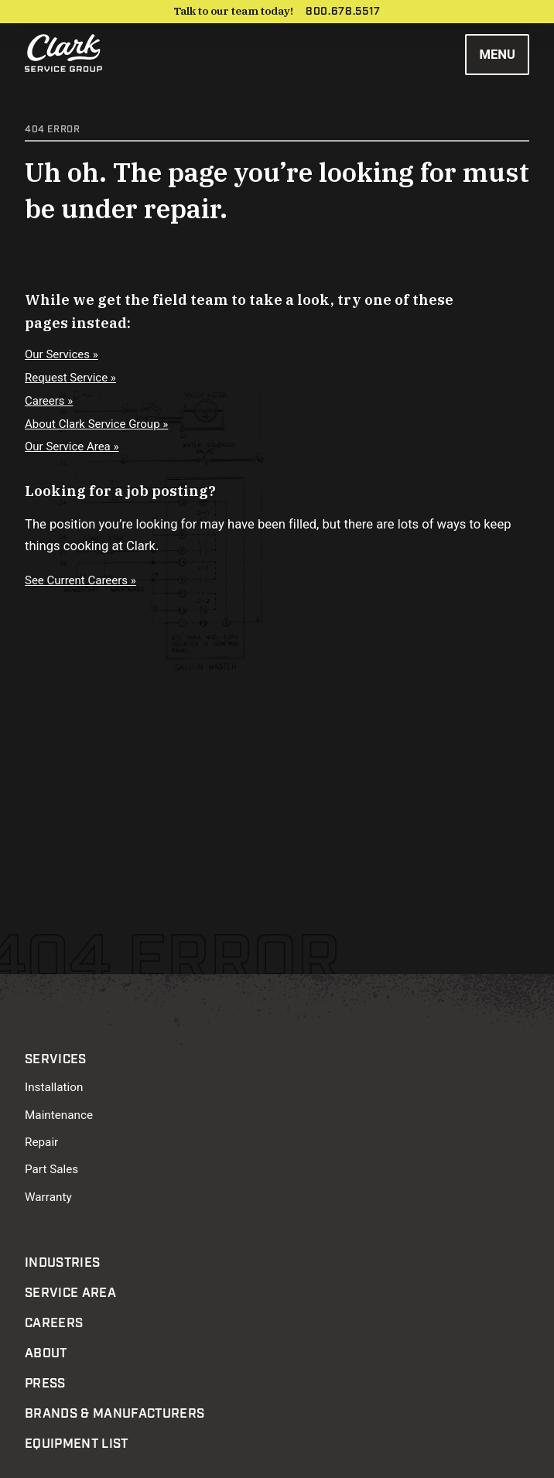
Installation (54, 1087)
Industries (62, 1262)
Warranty (48, 1197)
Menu (497, 54)
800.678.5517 (343, 12)
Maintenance (59, 1115)
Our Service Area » (72, 446)
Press (45, 1383)
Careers (54, 1323)
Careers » (49, 401)
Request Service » (70, 378)
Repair (41, 1142)
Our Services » (61, 354)
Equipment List (76, 1443)
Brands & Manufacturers (114, 1413)
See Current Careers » (80, 580)
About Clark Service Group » (96, 424)
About (46, 1353)
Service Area (70, 1293)
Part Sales (51, 1169)
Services (56, 1059)
